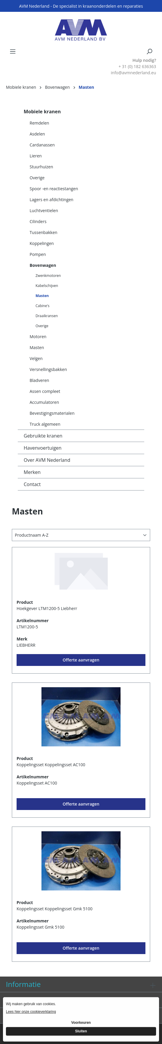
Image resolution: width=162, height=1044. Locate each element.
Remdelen (39, 123)
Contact (32, 484)
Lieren (36, 156)
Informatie (23, 984)
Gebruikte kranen (43, 436)
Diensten (21, 1000)
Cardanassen (42, 145)
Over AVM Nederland (47, 460)
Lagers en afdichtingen (51, 199)
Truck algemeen (45, 424)
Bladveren (39, 380)
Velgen (36, 358)
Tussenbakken (43, 232)
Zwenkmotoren (48, 275)
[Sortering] (81, 535)
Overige (37, 177)
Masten (42, 295)
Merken (32, 472)
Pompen (38, 254)
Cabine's (42, 305)
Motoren (38, 336)
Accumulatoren (44, 402)
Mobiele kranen (42, 111)
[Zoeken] (149, 51)
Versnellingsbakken (48, 369)
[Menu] (13, 51)
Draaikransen (47, 315)
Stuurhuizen (41, 167)
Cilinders (38, 221)
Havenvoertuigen (43, 448)
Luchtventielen (44, 210)
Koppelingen (42, 243)
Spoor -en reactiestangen (54, 188)
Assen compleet (45, 391)
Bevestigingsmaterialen (52, 413)
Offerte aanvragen (81, 660)
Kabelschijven (47, 285)
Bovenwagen (43, 265)
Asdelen (37, 134)
